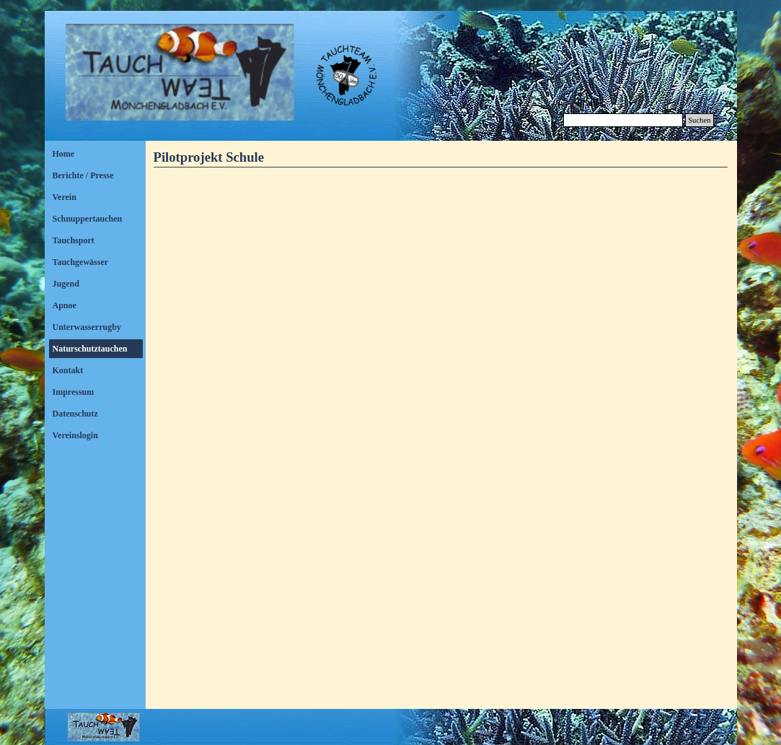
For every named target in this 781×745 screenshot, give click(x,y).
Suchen (699, 120)
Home (64, 154)
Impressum (73, 392)
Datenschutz (75, 414)
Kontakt (68, 370)
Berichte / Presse (83, 175)
